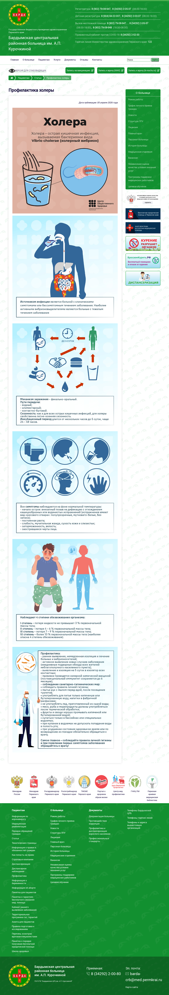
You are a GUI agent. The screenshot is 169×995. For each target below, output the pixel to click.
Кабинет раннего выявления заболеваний (24, 908)
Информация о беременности (19, 882)
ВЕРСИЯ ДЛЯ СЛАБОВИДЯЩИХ (27, 70)
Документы (70, 59)
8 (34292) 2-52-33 (130, 34)
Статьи (37, 77)
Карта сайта (132, 987)
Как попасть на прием (23, 854)
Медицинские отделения (140, 151)
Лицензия (133, 127)
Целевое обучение (137, 186)
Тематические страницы (24, 842)
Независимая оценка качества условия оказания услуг (142, 167)
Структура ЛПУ (135, 121)
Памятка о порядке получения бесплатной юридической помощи (23, 944)
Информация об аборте (23, 887)
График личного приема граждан (140, 107)
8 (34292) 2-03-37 (131, 16)
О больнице (28, 59)
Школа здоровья (20, 951)
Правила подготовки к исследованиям (23, 927)
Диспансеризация (21, 863)
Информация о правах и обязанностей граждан (24, 849)
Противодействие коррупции (98, 822)
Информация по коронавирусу (20, 817)
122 (150, 41)
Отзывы (84, 59)
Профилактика (19, 875)
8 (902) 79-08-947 (101, 8)
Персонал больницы (138, 139)
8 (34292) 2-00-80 (106, 973)
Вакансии (133, 157)
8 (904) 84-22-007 (110, 16)
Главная (15, 59)
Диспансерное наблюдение (19, 870)
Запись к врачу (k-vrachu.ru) (143, 70)
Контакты (97, 59)
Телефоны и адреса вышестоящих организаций (137, 825)
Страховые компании (22, 859)
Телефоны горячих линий (139, 817)
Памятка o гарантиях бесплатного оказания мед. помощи (23, 899)
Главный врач (135, 133)
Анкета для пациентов (23, 921)
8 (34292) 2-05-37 (121, 8)
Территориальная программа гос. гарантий (24, 916)
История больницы (137, 145)
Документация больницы (101, 816)
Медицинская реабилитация (19, 825)
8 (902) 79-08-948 (102, 27)
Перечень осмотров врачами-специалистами (24, 935)
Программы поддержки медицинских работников (141, 178)
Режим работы (135, 99)
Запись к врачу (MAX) (110, 70)
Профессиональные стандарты (99, 840)
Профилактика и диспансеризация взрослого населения (99, 831)
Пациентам (44, 59)
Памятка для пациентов (24, 892)
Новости (132, 115)
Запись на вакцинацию (80, 70)
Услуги (57, 59)
